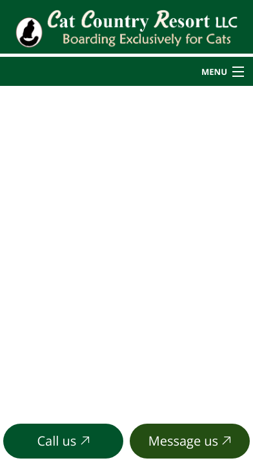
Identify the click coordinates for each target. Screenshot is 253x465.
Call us (63, 441)
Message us (190, 441)
